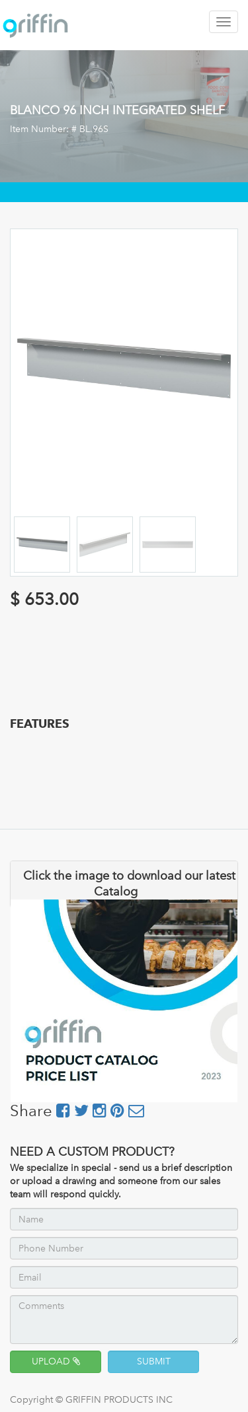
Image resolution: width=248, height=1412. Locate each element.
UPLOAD (56, 1361)
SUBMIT (154, 1361)
